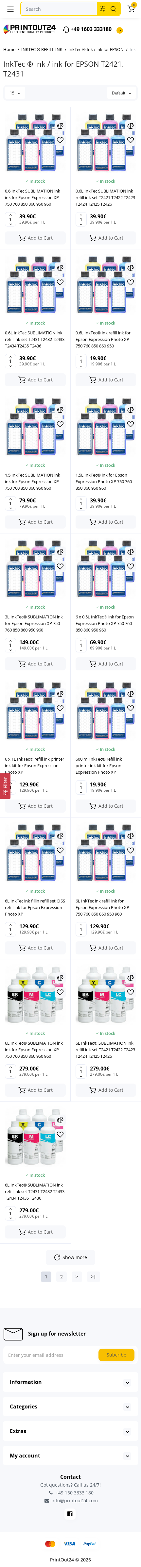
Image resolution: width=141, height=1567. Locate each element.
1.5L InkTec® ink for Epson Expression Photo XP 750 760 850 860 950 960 (104, 481)
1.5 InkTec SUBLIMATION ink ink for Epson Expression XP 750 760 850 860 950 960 (32, 481)
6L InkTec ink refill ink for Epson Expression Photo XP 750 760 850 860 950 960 (102, 907)
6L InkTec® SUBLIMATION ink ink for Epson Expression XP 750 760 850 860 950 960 (34, 1049)
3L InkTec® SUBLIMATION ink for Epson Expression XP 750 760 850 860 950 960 (34, 623)
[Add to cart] (35, 237)
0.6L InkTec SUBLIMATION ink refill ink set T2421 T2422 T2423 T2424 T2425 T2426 (105, 197)
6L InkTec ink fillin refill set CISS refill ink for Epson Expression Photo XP (35, 907)
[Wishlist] (60, 140)
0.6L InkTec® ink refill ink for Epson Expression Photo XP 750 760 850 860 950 (103, 339)
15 (15, 93)
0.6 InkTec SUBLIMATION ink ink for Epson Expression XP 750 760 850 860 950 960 (32, 197)
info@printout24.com (71, 1501)
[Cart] (131, 9)
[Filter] (5, 786)
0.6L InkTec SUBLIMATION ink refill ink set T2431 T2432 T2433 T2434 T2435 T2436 (34, 339)
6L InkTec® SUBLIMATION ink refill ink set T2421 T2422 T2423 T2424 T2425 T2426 (105, 1049)
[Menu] (10, 9)
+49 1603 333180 (87, 29)
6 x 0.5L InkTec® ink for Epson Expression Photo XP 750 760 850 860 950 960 (105, 623)
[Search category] (102, 9)
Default (121, 93)
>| (93, 1276)
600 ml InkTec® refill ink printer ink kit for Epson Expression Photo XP (99, 765)
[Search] (113, 9)
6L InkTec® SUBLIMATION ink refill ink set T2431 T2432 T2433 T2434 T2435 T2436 (34, 1191)
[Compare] (60, 125)
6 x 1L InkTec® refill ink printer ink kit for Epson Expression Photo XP (34, 765)
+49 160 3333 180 (71, 1493)
